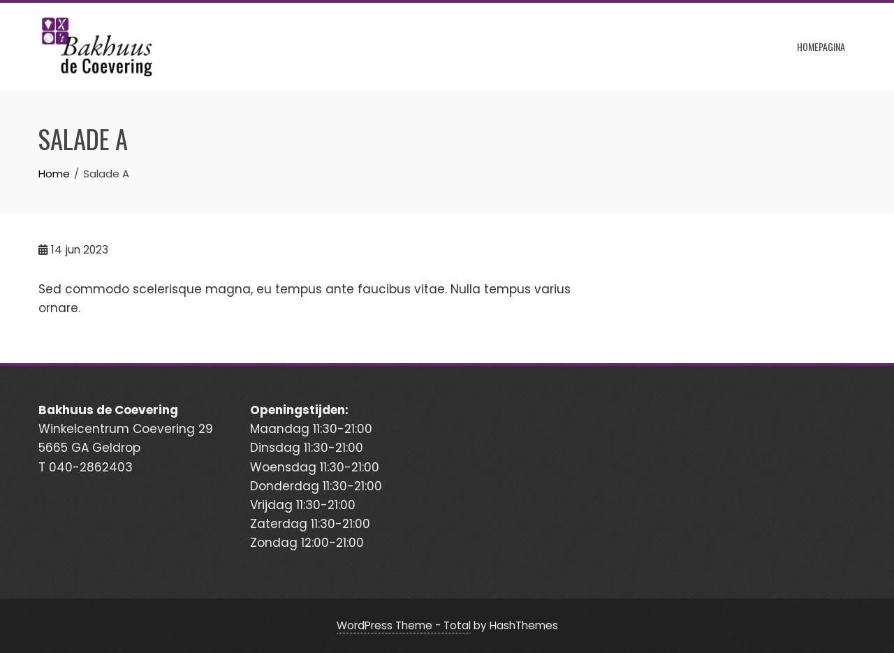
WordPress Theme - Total (404, 625)
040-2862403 (91, 467)
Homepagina (821, 46)
